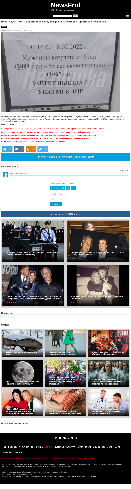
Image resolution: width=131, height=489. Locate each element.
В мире (4, 26)
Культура (70, 446)
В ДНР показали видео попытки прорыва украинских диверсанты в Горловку (33, 141)
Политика (24, 446)
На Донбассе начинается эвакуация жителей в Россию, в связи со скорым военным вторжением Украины (45, 138)
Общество (58, 446)
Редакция (6, 458)
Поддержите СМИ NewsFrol (65, 214)
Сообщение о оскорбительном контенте (65, 458)
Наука (80, 446)
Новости (12, 446)
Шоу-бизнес (99, 446)
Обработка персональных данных (34, 458)
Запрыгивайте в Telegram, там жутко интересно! (65, 157)
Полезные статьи (89, 458)
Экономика (37, 446)
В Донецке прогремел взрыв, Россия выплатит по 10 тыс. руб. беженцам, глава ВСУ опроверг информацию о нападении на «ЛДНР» (52, 129)
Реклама (15, 458)
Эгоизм (7, 452)
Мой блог (17, 452)
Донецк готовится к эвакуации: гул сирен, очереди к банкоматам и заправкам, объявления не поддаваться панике (48, 135)
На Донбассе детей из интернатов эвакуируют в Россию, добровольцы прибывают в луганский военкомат (45, 132)
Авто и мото (113, 446)
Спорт (88, 446)
